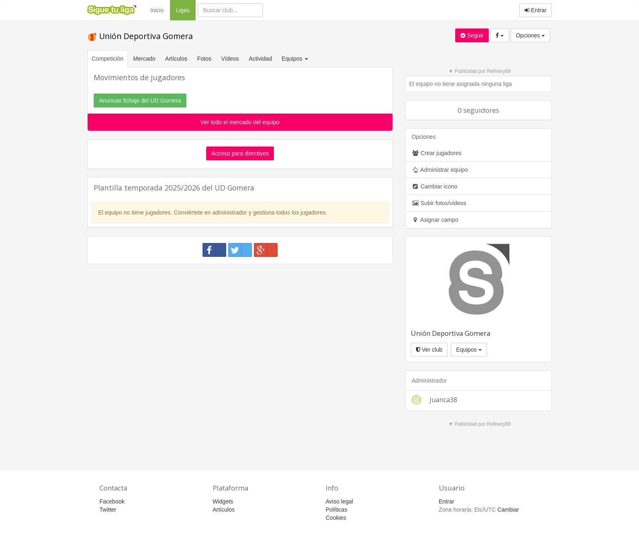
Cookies (336, 517)
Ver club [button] (429, 349)
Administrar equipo (440, 169)
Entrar (535, 10)
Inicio (157, 10)
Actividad (260, 58)
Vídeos (230, 58)
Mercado (144, 58)
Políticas (336, 509)
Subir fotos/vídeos (439, 203)
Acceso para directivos (240, 153)
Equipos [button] (295, 58)
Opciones (530, 35)
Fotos (204, 58)
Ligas (186, 9)
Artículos (176, 58)
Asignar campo (435, 220)
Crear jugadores (436, 153)
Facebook (111, 501)
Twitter (107, 509)
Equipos (468, 349)
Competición (107, 58)
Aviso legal (339, 501)
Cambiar (508, 509)
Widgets (223, 501)
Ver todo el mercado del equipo (240, 122)
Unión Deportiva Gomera (140, 36)
